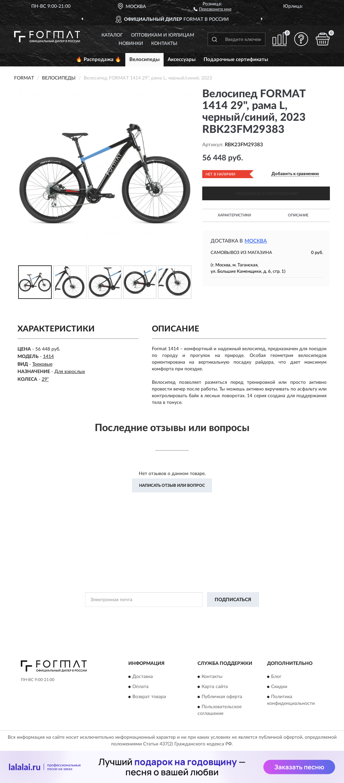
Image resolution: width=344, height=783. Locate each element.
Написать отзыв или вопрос (172, 485)
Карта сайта (215, 686)
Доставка (142, 676)
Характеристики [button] (234, 215)
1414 (48, 356)
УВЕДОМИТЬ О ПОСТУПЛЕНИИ (266, 194)
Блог (276, 676)
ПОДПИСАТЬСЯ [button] (233, 599)
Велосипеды (144, 59)
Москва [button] (256, 241)
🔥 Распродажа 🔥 (98, 59)
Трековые (42, 364)
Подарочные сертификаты (236, 59)
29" (45, 379)
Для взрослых (69, 371)
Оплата (140, 686)
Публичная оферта (222, 696)
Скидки (279, 686)
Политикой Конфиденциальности (171, 615)
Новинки (131, 43)
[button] (212, 9)
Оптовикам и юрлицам (162, 35)
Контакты (164, 43)
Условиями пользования (230, 615)
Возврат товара (149, 696)
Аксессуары (182, 59)
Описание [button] (298, 215)
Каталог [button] (112, 35)
